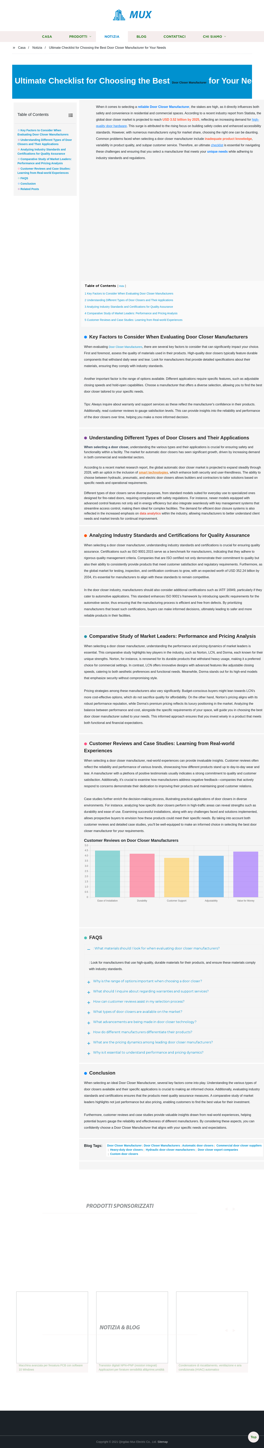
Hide (121, 286)
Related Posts (30, 189)
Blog (141, 36)
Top (254, 1437)
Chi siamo (212, 36)
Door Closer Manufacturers (125, 346)
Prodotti (78, 36)
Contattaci (174, 36)
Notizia (112, 36)
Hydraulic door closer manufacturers (170, 1149)
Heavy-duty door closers (126, 1149)
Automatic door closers (197, 1145)
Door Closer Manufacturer (189, 82)
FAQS (24, 178)
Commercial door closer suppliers (239, 1145)
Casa (47, 36)
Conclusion (28, 183)
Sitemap (162, 1441)
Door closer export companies (217, 1149)
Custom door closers (123, 1153)
